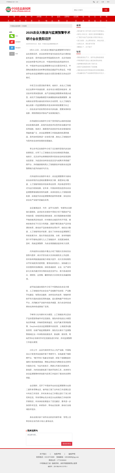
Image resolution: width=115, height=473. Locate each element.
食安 (26, 19)
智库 (89, 19)
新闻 (14, 19)
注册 (102, 2)
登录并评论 (67, 444)
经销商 (24, 26)
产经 (20, 19)
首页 (8, 19)
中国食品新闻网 (15, 26)
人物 (46, 19)
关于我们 (43, 454)
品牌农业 (66, 19)
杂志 (52, 19)
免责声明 (57, 454)
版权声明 (72, 454)
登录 (108, 2)
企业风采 (75, 19)
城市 (106, 19)
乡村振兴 (39, 19)
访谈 (83, 19)
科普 (31, 19)
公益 (95, 19)
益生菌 (58, 19)
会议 (101, 19)
